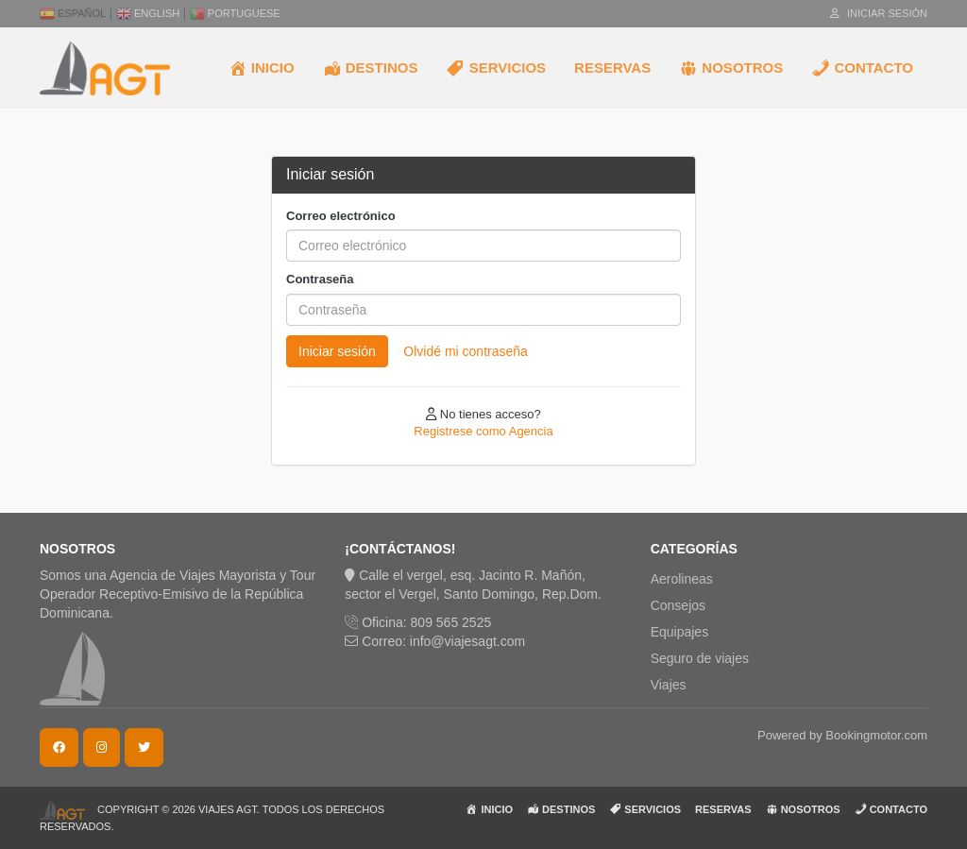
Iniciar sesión (878, 13)
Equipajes (680, 631)
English (147, 13)
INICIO (262, 68)
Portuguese (235, 13)
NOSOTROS (731, 68)
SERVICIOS (496, 68)
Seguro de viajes (700, 658)
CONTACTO (862, 68)
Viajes (669, 684)
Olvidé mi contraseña (465, 351)
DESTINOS (370, 68)
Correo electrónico (341, 216)
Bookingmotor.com (876, 735)
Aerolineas (682, 578)
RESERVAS (612, 67)
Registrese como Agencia (483, 431)
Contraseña (320, 279)
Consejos (678, 605)
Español (73, 13)
